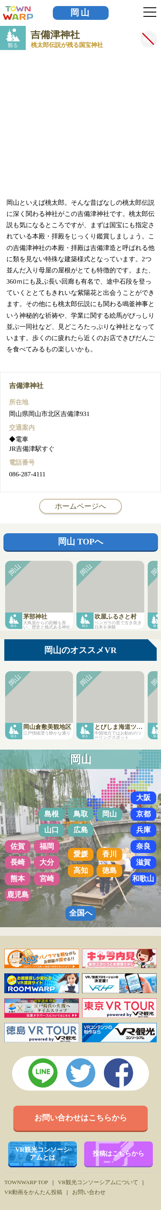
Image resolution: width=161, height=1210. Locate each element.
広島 (80, 830)
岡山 (80, 12)
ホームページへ (80, 506)
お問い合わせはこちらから (80, 1117)
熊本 (17, 879)
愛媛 (80, 854)
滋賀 (143, 862)
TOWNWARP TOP (26, 1182)
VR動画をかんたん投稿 (33, 1192)
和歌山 (143, 879)
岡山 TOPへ (80, 541)
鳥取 (80, 814)
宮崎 (46, 879)
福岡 (46, 846)
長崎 (17, 862)
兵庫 (143, 830)
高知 (80, 870)
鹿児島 (18, 895)
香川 (109, 854)
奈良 (143, 846)
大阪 (143, 798)
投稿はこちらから (118, 1153)
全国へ (80, 913)
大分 (46, 862)
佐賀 (17, 846)
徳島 (109, 870)
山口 (51, 830)
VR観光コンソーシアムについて (98, 1182)
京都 (143, 814)
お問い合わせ (89, 1192)
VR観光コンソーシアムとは (42, 1153)
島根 (51, 814)
